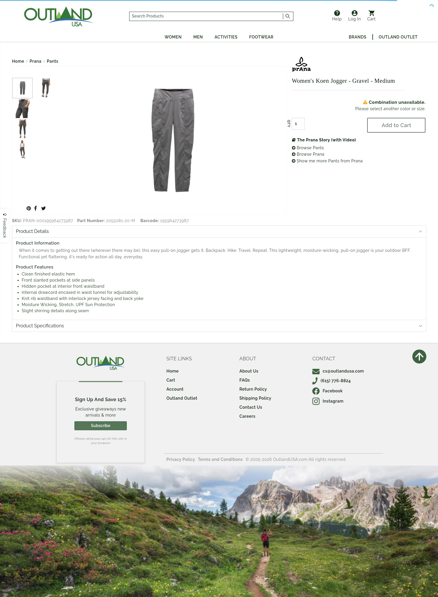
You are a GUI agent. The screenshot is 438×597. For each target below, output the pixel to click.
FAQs (244, 380)
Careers (247, 416)
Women (173, 37)
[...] (206, 16)
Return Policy (253, 389)
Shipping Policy (255, 398)
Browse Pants (308, 147)
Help (337, 15)
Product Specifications (40, 326)
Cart (371, 15)
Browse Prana (308, 154)
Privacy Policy (181, 459)
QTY (289, 123)
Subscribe (100, 425)
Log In (354, 15)
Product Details (32, 231)
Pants (52, 61)
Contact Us (250, 407)
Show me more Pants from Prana (327, 161)
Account (175, 389)
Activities (226, 37)
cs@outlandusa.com (338, 371)
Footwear (261, 37)
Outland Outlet (398, 37)
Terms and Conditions (220, 459)
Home (18, 61)
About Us (248, 371)
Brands (357, 37)
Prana (36, 61)
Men (198, 37)
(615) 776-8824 (331, 380)
